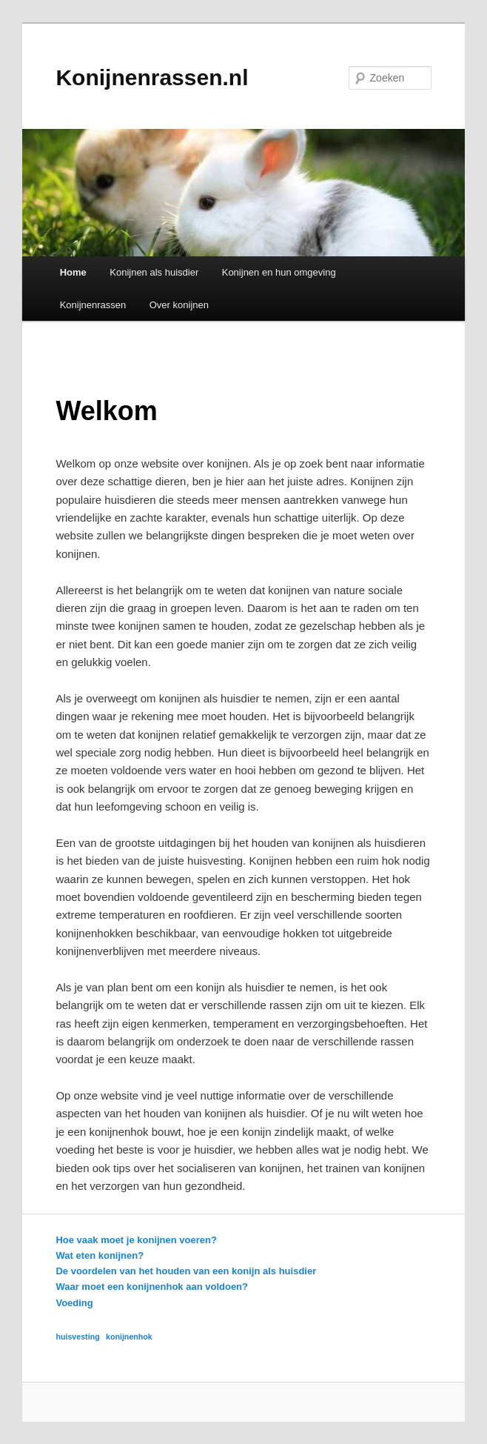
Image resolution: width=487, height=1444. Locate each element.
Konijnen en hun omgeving (279, 272)
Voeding (74, 1302)
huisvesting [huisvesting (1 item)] (77, 1336)
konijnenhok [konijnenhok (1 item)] (129, 1336)
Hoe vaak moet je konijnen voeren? (136, 1239)
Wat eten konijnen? (100, 1255)
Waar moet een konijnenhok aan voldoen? (152, 1286)
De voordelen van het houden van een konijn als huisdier (186, 1271)
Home (73, 272)
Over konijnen (179, 304)
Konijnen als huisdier (154, 272)
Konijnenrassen (93, 304)
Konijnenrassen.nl (152, 77)
